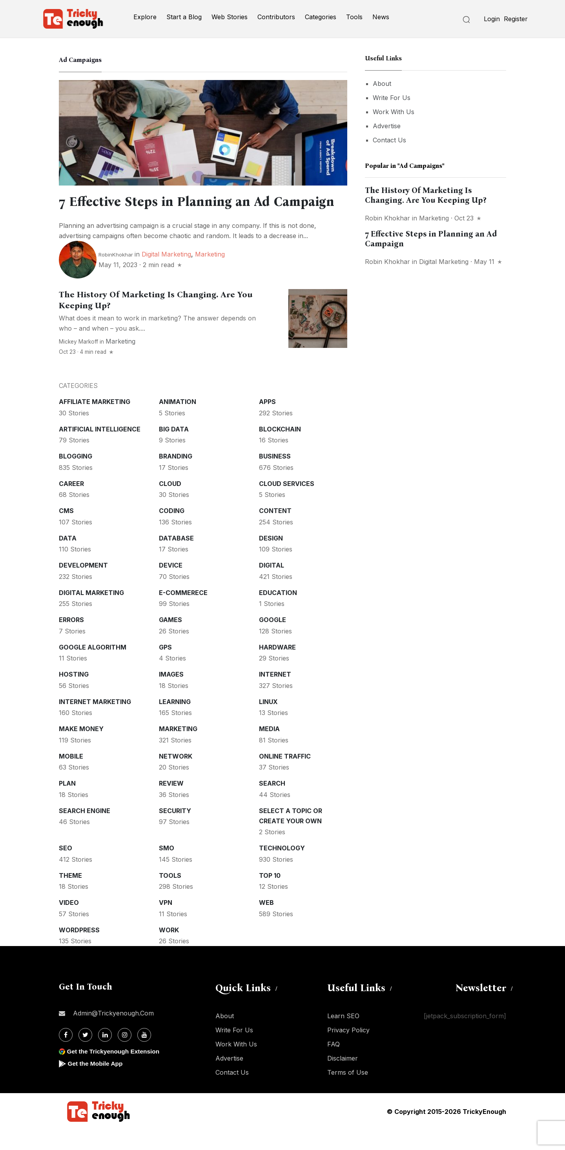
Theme (70, 896)
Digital (271, 586)
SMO (166, 868)
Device (170, 586)
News (380, 17)
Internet (275, 695)
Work (169, 950)
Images (171, 695)
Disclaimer (342, 1079)
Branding (175, 476)
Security (175, 831)
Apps (267, 422)
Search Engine (84, 831)
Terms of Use (347, 1093)
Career (71, 504)
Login (492, 19)
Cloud (170, 504)
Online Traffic (285, 777)
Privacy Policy (348, 1050)
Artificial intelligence (99, 449)
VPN (165, 923)
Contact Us (389, 140)
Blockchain (280, 449)
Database (176, 558)
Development (83, 586)
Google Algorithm (92, 667)
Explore (145, 17)
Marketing (210, 274)
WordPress (79, 950)
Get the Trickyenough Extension (115, 1071)
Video (69, 923)
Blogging (75, 476)
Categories (320, 17)
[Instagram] (124, 1055)
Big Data (174, 449)
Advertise (387, 126)
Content (275, 531)
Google (272, 640)
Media (269, 749)
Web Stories (229, 17)
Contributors (276, 17)
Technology (282, 868)
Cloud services (286, 504)
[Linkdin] (105, 1055)
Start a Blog (184, 17)
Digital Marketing (166, 274)
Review (171, 804)
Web (266, 923)
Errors (71, 640)
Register (516, 19)
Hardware (277, 667)
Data (68, 558)
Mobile (71, 777)
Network (175, 777)
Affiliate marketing (94, 422)
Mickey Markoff (78, 362)
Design (271, 558)
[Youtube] (144, 1055)
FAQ (333, 1064)
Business (275, 476)
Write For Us (391, 98)
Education (278, 613)
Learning (175, 722)
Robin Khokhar (387, 218)
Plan (67, 804)
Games (170, 640)
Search (272, 804)
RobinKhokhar (115, 275)
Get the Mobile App (95, 1084)
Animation (177, 422)
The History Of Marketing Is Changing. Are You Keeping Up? (425, 195)
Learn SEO (343, 1036)
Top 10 (270, 896)
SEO (65, 868)
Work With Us (393, 112)
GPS (165, 667)
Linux (268, 722)
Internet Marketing (95, 722)
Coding (171, 531)
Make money (81, 749)
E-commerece (183, 613)
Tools (354, 17)
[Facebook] (66, 1055)
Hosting (74, 695)
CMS (66, 531)
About (382, 83)
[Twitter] (85, 1055)
